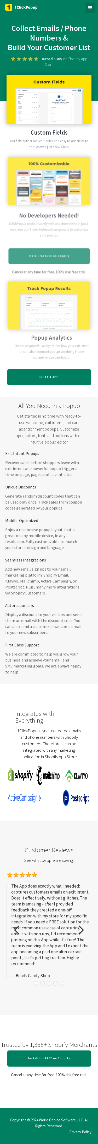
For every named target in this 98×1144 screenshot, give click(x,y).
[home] (25, 7)
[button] (90, 8)
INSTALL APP (49, 377)
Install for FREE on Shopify (49, 1058)
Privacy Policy (80, 1131)
